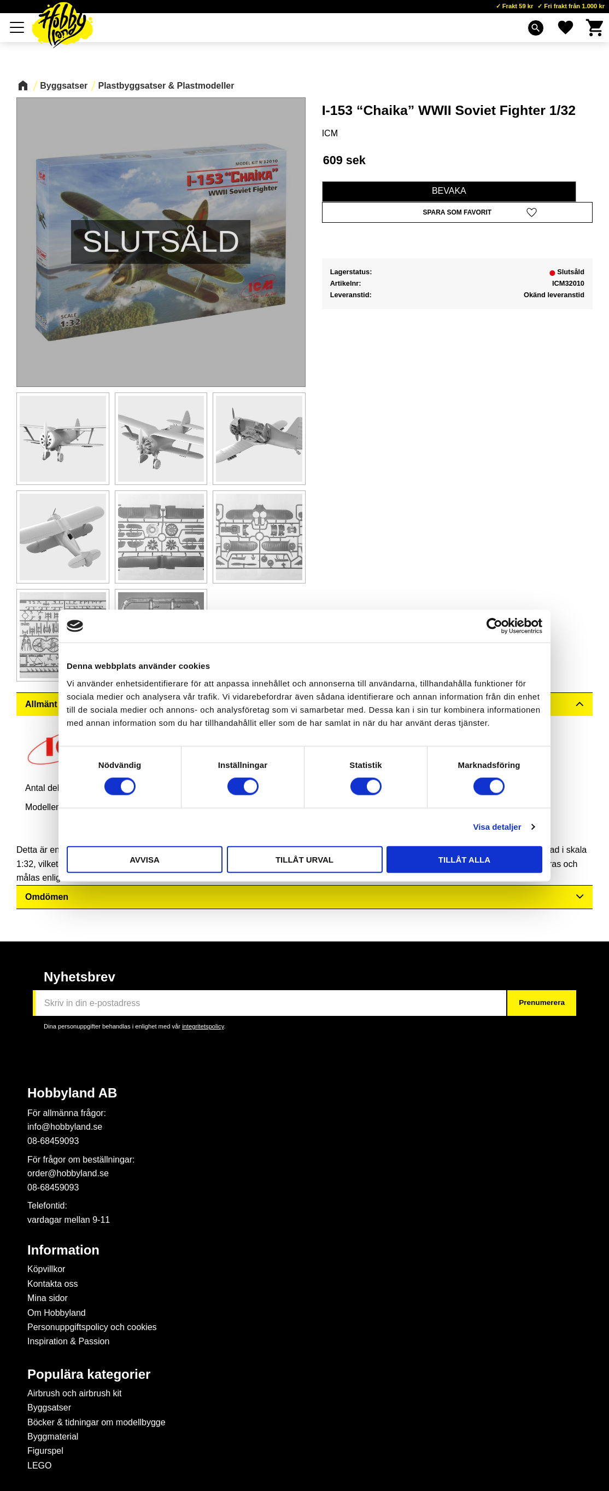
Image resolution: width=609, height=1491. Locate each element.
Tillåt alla (464, 859)
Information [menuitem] (63, 1250)
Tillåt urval (304, 859)
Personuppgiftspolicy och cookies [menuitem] (92, 1327)
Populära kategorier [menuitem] (88, 1374)
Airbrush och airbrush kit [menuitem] (74, 1393)
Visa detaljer (497, 826)
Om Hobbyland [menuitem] (56, 1312)
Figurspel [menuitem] (45, 1450)
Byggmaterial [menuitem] (52, 1436)
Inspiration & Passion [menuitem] (68, 1341)
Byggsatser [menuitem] (49, 1407)
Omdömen (46, 896)
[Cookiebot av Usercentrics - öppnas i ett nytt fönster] (494, 626)
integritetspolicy (203, 1026)
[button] (457, 212)
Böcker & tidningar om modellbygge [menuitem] (96, 1422)
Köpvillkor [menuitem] (46, 1269)
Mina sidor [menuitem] (47, 1298)
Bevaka (449, 190)
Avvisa (145, 859)
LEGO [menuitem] (39, 1465)
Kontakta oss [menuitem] (52, 1283)
